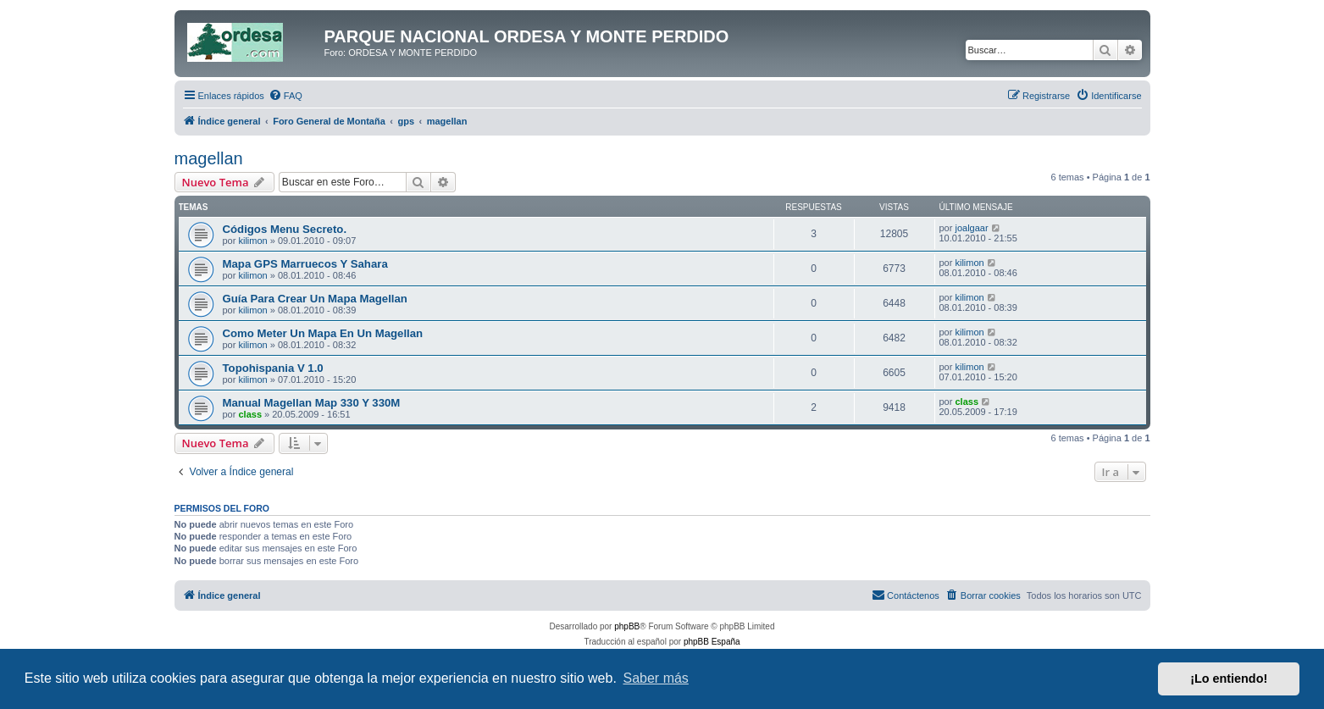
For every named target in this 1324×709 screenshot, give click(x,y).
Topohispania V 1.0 (273, 368)
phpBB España (712, 641)
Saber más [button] (656, 678)
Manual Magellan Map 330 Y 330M (312, 402)
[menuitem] (285, 96)
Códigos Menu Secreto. (285, 229)
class (250, 414)
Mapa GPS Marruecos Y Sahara (305, 264)
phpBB (627, 626)
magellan (209, 158)
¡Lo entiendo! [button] (1228, 678)
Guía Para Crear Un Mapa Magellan (315, 298)
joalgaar (971, 228)
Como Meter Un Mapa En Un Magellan (323, 333)
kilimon (252, 240)
